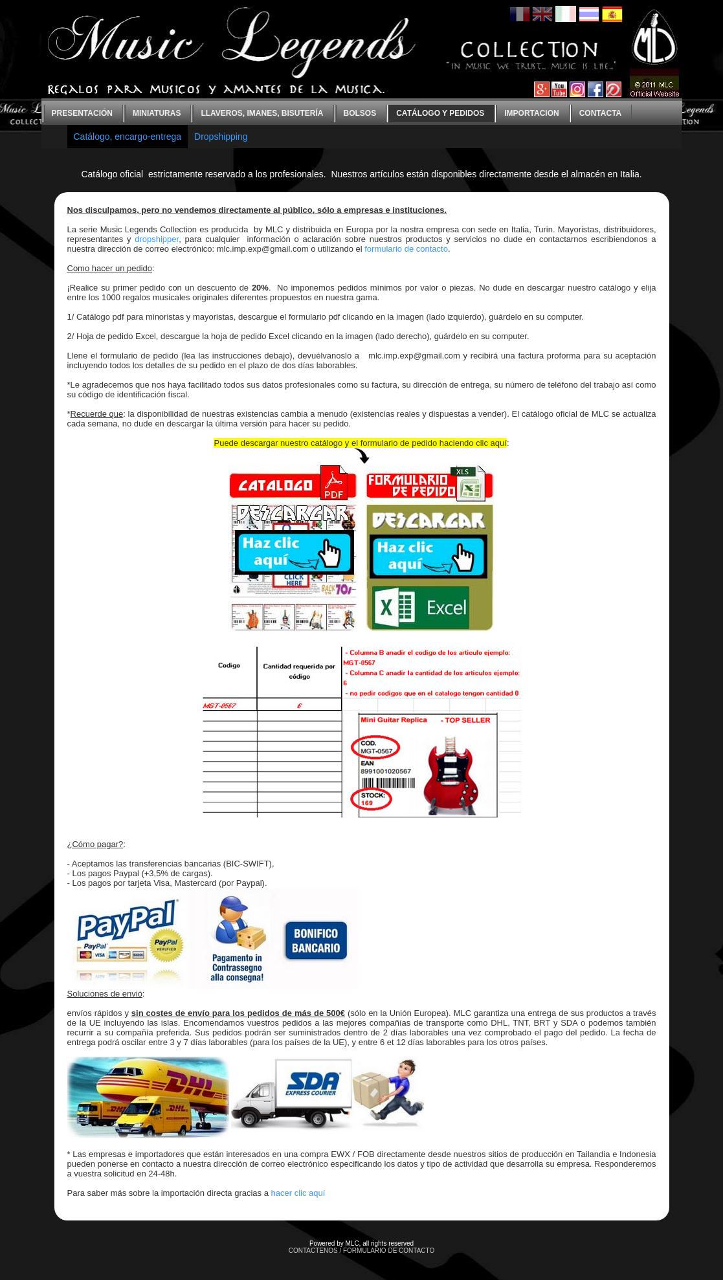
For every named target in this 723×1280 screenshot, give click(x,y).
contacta (600, 113)
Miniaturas (157, 113)
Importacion (531, 113)
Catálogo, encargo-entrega (128, 136)
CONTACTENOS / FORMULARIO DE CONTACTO (362, 1250)
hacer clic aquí (298, 1193)
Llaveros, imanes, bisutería (262, 113)
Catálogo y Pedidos (440, 113)
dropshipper (157, 239)
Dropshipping (221, 136)
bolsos (360, 113)
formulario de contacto (406, 249)
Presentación (82, 113)
